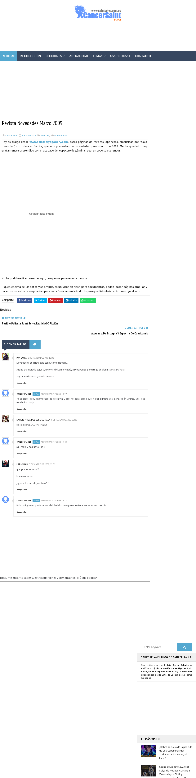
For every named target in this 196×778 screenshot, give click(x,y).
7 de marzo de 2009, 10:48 (54, 439)
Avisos (102, 721)
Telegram (149, 383)
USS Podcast (120, 56)
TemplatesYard (38, 773)
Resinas (77, 681)
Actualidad (78, 56)
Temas (98, 56)
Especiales (79, 694)
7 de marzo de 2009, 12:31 (42, 461)
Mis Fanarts (96, 741)
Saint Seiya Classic (155, 403)
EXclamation (103, 654)
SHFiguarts (96, 754)
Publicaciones (99, 707)
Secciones (54, 56)
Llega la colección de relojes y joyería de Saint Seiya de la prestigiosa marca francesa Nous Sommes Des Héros (175, 215)
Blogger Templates (82, 773)
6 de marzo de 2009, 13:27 (54, 391)
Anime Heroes (80, 721)
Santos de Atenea (82, 748)
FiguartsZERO (99, 734)
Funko (76, 741)
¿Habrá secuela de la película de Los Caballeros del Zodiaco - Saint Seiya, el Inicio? (175, 172)
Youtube (148, 367)
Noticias (45, 134)
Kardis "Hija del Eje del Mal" (33, 417)
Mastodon (149, 371)
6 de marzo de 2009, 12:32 (41, 354)
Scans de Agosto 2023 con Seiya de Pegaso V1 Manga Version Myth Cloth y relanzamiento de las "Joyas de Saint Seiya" (166, 193)
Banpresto (99, 728)
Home (10, 56)
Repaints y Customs (84, 687)
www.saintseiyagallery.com (47, 141)
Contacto (143, 56)
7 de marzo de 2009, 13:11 (54, 497)
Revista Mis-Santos (84, 714)
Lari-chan (22, 461)
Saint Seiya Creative (155, 407)
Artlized (107, 748)
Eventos (77, 728)
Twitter (147, 358)
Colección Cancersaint (86, 667)
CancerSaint (23, 391)
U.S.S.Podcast (80, 660)
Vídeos (102, 674)
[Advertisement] (98, 37)
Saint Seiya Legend (155, 399)
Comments (60, 134)
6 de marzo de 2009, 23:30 (64, 417)
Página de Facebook (155, 354)
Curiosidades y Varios (85, 701)
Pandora (21, 354)
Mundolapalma (128, 773)
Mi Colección (30, 56)
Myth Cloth (79, 674)
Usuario (177, 354)
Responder (21, 380)
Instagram (149, 362)
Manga (76, 707)
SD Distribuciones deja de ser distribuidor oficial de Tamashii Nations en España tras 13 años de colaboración (43, 723)
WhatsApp (149, 387)
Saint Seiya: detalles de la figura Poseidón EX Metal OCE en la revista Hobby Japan (43, 741)
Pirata (76, 754)
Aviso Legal (155, 715)
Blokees (77, 734)
